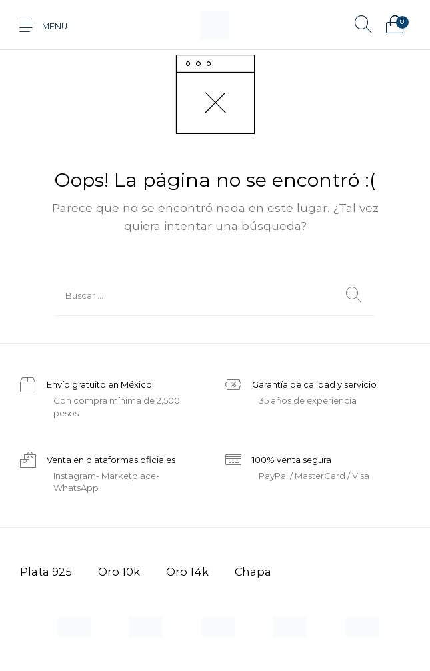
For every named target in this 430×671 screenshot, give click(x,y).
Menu (54, 26)
